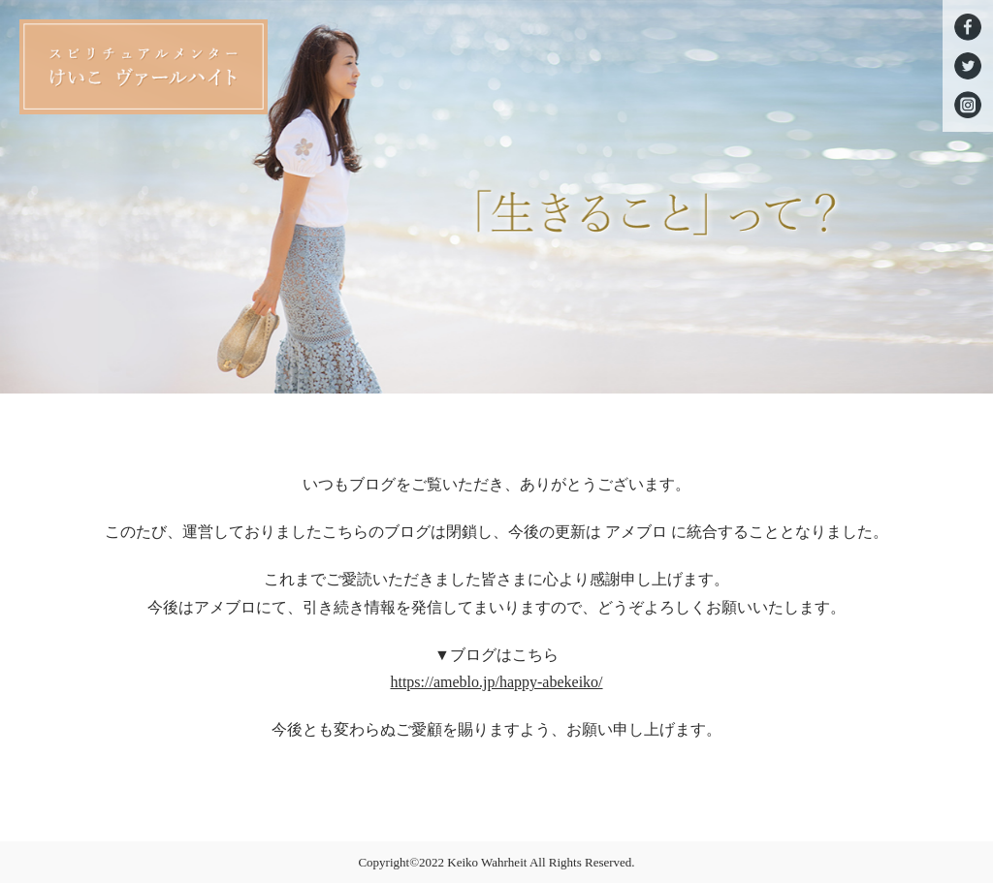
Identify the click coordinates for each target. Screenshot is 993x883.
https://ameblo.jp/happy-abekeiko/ (496, 682)
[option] (496, 197)
